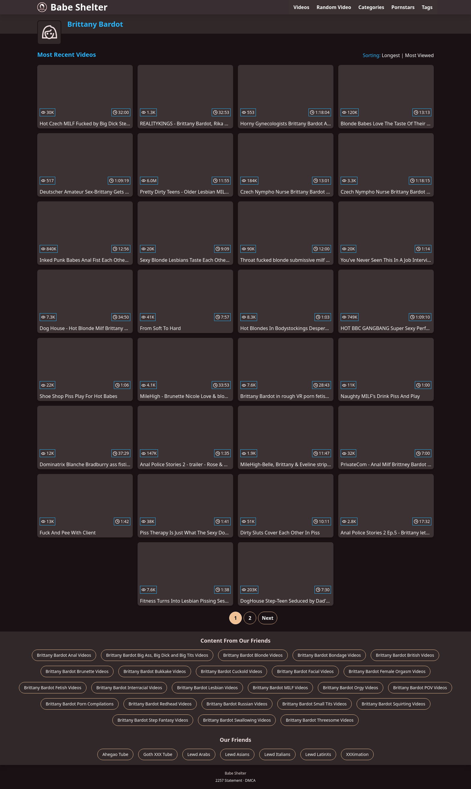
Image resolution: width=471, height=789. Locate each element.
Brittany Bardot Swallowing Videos (237, 720)
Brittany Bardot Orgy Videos (350, 687)
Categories (371, 7)
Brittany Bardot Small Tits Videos (314, 704)
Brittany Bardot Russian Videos (237, 704)
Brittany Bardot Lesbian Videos (207, 687)
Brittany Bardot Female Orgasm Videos (387, 671)
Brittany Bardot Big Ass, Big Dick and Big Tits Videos (157, 655)
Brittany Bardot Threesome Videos (319, 720)
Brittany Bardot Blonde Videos (253, 655)
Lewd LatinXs (318, 754)
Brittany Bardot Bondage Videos (329, 655)
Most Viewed (419, 55)
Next (267, 618)
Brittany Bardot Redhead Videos (160, 704)
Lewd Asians (237, 754)
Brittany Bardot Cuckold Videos (231, 671)
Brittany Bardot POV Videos (420, 687)
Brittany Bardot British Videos (405, 655)
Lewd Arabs (198, 754)
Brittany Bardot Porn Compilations (80, 704)
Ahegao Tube (115, 754)
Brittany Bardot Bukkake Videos (154, 671)
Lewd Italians (277, 754)
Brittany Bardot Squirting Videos (393, 704)
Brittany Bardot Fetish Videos (52, 687)
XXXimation (357, 754)
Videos (301, 7)
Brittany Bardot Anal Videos (64, 655)
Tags (427, 7)
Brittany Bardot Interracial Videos (129, 687)
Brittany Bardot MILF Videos (280, 687)
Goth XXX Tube (157, 754)
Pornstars (403, 7)
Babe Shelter (72, 7)
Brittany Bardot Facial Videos (305, 671)
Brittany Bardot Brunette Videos (77, 671)
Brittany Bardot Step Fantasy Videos (152, 720)
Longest (391, 55)
